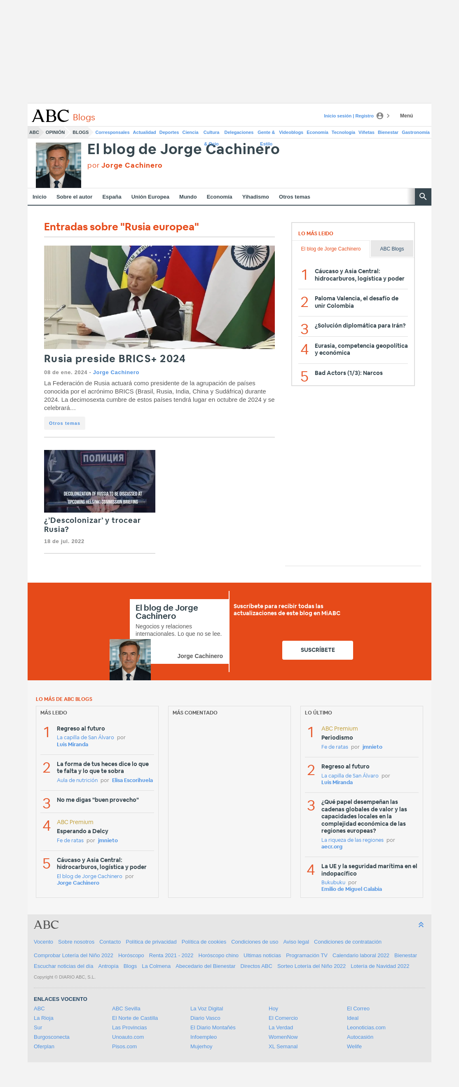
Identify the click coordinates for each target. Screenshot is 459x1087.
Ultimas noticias (262, 955)
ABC (34, 132)
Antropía (108, 966)
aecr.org (331, 847)
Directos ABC (256, 966)
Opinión (55, 132)
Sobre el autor (74, 197)
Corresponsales (112, 132)
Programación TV (307, 955)
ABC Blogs (392, 249)
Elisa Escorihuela (132, 780)
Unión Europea (150, 197)
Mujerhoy (201, 1046)
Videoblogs (291, 132)
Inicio (40, 197)
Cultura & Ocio (212, 134)
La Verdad (281, 1027)
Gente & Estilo (266, 134)
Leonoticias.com (366, 1027)
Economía (317, 132)
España (111, 197)
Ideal (352, 1018)
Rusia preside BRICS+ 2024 (115, 359)
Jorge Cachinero (116, 372)
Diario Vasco (205, 1018)
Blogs (81, 132)
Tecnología (343, 132)
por (125, 165)
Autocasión (360, 1037)
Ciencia (191, 132)
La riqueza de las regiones (352, 840)
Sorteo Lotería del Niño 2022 (311, 966)
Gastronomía (416, 132)
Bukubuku (333, 883)
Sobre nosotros (76, 942)
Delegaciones (239, 132)
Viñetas (366, 132)
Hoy (273, 1008)
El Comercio (283, 1018)
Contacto (110, 942)
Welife (354, 1046)
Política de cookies (204, 942)
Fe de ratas (70, 840)
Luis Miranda (72, 744)
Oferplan (44, 1046)
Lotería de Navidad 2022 (380, 966)
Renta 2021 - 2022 (171, 955)
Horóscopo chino (219, 955)
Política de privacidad (151, 942)
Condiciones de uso (254, 942)
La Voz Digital (206, 1008)
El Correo (358, 1008)
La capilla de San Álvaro (85, 737)
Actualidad (144, 132)
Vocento (43, 942)
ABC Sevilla (126, 1008)
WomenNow (283, 1037)
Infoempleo (203, 1037)
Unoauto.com (128, 1037)
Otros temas (294, 197)
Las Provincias (129, 1027)
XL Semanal (283, 1046)
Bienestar (388, 132)
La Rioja (44, 1018)
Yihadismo (255, 197)
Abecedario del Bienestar (205, 966)
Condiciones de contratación (348, 942)
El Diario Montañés (213, 1027)
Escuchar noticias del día (64, 966)
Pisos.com (124, 1046)
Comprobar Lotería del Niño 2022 (73, 955)
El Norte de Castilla (135, 1018)
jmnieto (108, 840)
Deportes (169, 132)
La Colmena (156, 966)
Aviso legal (296, 942)
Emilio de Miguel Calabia (351, 889)
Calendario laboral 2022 (361, 955)
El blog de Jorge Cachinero (183, 150)
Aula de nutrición (77, 780)
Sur (38, 1027)
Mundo (188, 197)
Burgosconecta (52, 1037)
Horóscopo (131, 955)
